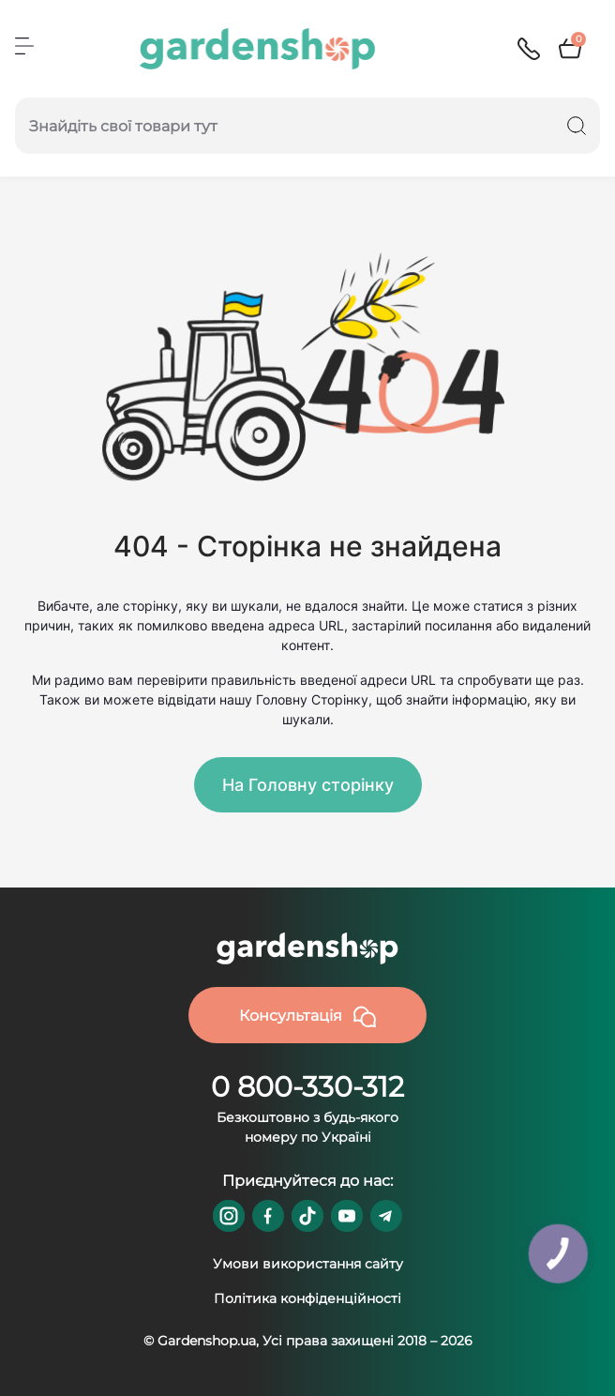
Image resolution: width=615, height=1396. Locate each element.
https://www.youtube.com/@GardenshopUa (347, 1216)
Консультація (307, 1017)
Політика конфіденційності (307, 1298)
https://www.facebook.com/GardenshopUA (268, 1216)
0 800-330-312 (307, 1087)
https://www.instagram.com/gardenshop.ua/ (229, 1216)
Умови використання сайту (308, 1263)
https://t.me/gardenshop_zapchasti (386, 1216)
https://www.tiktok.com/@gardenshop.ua (307, 1216)
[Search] (576, 126)
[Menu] (24, 46)
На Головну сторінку (308, 785)
